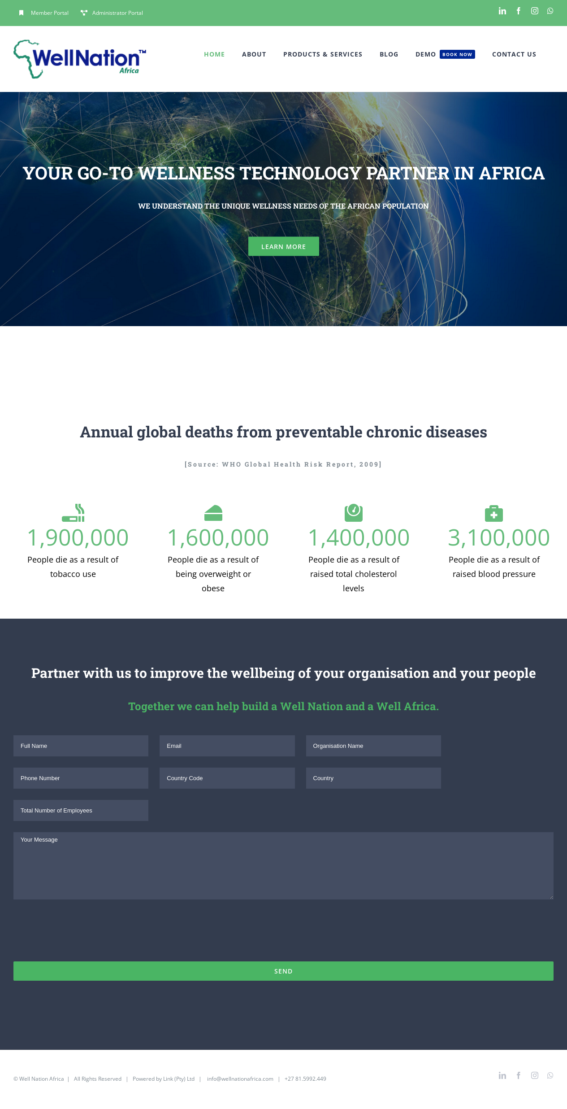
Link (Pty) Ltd (179, 1079)
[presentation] (81, 934)
